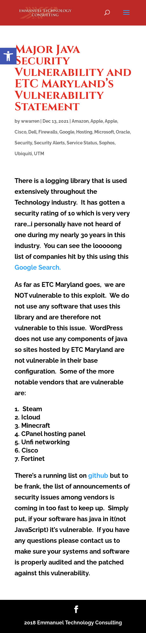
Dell (32, 132)
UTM (39, 153)
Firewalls (47, 132)
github (98, 475)
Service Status (82, 142)
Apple (96, 121)
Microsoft (104, 132)
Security (23, 142)
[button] (8, 56)
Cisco (20, 132)
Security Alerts (49, 142)
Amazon (80, 121)
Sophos (107, 142)
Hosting (84, 132)
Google (66, 132)
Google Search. (38, 267)
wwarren (30, 121)
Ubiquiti (23, 153)
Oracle (123, 132)
